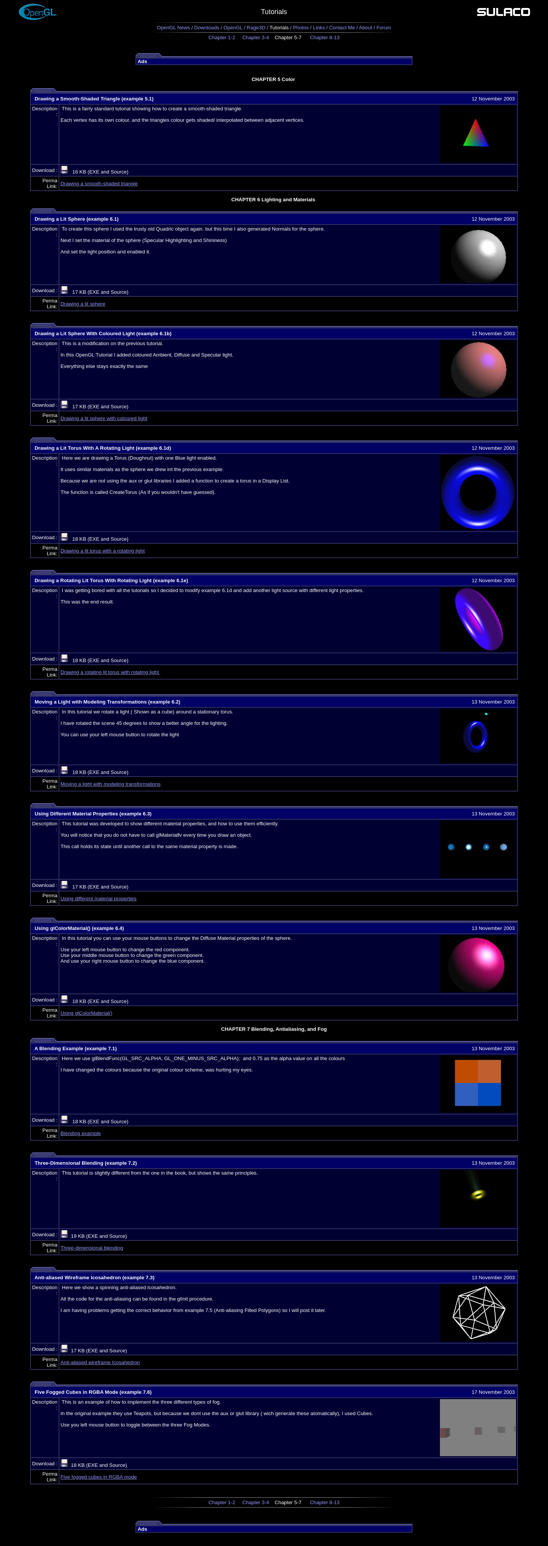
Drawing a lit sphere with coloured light (104, 418)
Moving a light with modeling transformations (111, 784)
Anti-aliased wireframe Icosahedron (100, 1362)
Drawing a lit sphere (83, 304)
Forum (383, 27)
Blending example (81, 1133)
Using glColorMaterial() (86, 1013)
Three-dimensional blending (92, 1248)
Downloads (206, 27)
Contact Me (342, 27)
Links (319, 27)
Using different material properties (99, 898)
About (365, 27)
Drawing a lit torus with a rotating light (103, 551)
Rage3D (256, 27)
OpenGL (232, 27)
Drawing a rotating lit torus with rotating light (110, 672)
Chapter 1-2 (222, 37)
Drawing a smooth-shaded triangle (99, 183)
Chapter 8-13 (324, 37)
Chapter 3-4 (255, 37)
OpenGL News (173, 27)
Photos (301, 27)
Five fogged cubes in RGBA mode (99, 1477)
